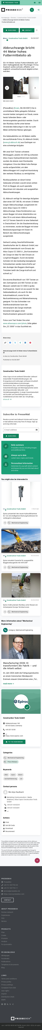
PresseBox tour (10, 2)
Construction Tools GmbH (18, 38)
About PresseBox (9, 909)
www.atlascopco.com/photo (15, 323)
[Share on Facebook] (10, 343)
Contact (27, 30)
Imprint (4, 994)
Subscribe (11, 30)
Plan (3, 932)
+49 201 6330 (10, 730)
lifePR (3, 1000)
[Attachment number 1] (19, 96)
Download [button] (9, 828)
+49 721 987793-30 (11, 885)
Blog (3, 967)
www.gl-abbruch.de (12, 142)
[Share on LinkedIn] (25, 343)
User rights (5, 991)
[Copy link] (5, 343)
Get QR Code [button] (10, 825)
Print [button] (7, 822)
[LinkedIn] (5, 1004)
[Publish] (37, 860)
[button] (21, 89)
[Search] (32, 10)
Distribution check (7, 997)
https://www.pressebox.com (14, 894)
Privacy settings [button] (7, 985)
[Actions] (37, 30)
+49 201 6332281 (13, 808)
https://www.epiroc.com (14, 736)
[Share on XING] (20, 343)
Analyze (4, 941)
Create (3, 935)
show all (7, 399)
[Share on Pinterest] (30, 343)
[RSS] (7, 1004)
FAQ (2, 918)
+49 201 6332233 (13, 805)
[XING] (13, 1004)
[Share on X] (15, 343)
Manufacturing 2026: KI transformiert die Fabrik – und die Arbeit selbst (20, 666)
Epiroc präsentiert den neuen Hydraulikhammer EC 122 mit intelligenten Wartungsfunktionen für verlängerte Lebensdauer (20, 516)
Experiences (5, 915)
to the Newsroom (14, 742)
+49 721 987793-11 (11, 888)
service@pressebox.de (24, 854)
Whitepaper (5, 955)
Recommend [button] (9, 831)
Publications (5, 961)
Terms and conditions (9, 979)
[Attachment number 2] (23, 96)
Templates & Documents (10, 964)
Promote (4, 938)
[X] (10, 1004)
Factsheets (5, 958)
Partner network (7, 912)
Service (3, 921)
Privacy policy (6, 982)
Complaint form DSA (8, 988)
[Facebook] (2, 1004)
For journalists (6, 944)
